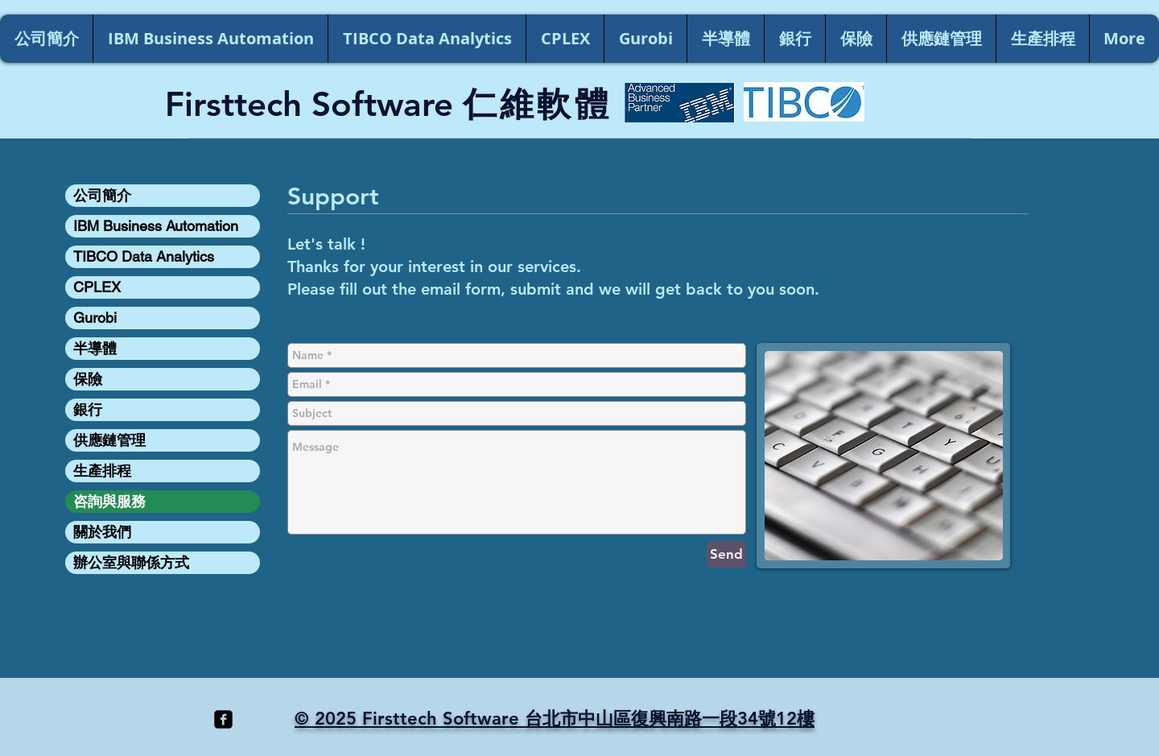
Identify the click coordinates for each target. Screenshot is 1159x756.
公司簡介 (102, 195)
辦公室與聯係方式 (131, 562)
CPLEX (97, 287)
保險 (87, 378)
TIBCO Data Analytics (143, 256)
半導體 (95, 348)
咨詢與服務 (109, 501)
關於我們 (102, 531)
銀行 (87, 409)
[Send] (726, 554)
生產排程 (102, 470)
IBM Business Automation (155, 225)
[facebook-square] (223, 719)
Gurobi (95, 317)
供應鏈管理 (109, 440)
